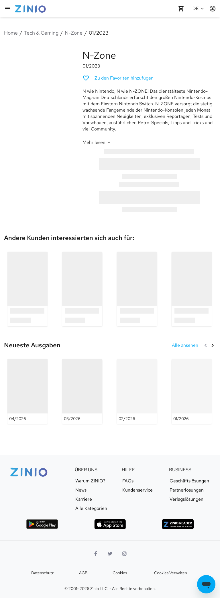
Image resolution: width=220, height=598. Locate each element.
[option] (27, 288)
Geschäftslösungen (189, 481)
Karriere (83, 499)
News (81, 490)
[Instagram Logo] (124, 553)
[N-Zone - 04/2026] (27, 391)
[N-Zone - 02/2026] (137, 391)
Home (11, 32)
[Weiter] (212, 345)
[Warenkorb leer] (181, 8)
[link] (69, 237)
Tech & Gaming (41, 32)
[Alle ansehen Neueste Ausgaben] (185, 345)
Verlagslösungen (186, 499)
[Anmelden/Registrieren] (212, 8)
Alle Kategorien (91, 508)
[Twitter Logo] (110, 553)
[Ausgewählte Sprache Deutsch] (198, 8)
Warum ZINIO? (90, 481)
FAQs (127, 481)
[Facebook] (95, 553)
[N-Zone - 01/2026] (192, 391)
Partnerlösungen (187, 490)
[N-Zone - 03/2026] (82, 391)
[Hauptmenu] (7, 8)
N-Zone (73, 32)
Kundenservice (137, 490)
